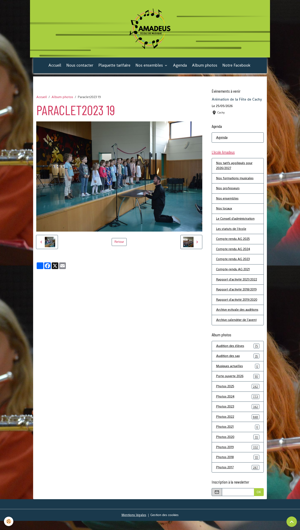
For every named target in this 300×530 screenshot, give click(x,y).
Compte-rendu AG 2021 (233, 272)
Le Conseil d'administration (236, 221)
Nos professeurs (228, 190)
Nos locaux (224, 210)
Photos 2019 (238, 456)
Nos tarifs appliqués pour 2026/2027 (235, 167)
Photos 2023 (238, 415)
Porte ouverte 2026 (238, 384)
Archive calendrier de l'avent (237, 328)
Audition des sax (238, 364)
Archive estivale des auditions (230, 315)
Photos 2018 (238, 466)
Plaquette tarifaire (114, 66)
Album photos (204, 66)
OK (259, 501)
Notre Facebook (236, 66)
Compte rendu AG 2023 (233, 261)
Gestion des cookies (164, 524)
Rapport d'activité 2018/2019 (237, 292)
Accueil (54, 66)
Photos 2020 (238, 445)
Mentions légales (133, 524)
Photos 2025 (238, 394)
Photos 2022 (238, 425)
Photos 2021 (238, 435)
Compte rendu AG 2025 (233, 241)
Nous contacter (79, 66)
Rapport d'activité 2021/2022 (237, 282)
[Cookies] (9, 521)
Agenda (180, 66)
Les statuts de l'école (231, 231)
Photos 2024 (238, 405)
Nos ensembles (149, 66)
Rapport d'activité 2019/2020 (237, 302)
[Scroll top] (291, 521)
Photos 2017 (238, 476)
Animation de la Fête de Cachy (237, 101)
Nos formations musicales (235, 180)
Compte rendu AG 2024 (233, 251)
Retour (119, 243)
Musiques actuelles (238, 374)
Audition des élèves (238, 354)
